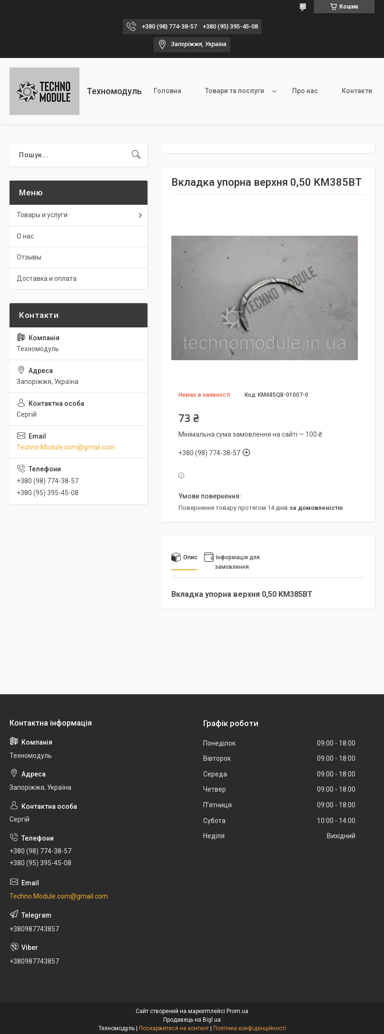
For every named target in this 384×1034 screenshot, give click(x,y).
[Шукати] (136, 155)
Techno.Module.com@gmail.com (66, 447)
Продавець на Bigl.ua (192, 1019)
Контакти (357, 91)
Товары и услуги (42, 215)
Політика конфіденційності (249, 1028)
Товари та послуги (234, 91)
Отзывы (29, 257)
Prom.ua (237, 1011)
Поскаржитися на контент (174, 1028)
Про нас (305, 91)
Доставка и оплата (47, 278)
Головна (167, 91)
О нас (25, 236)
